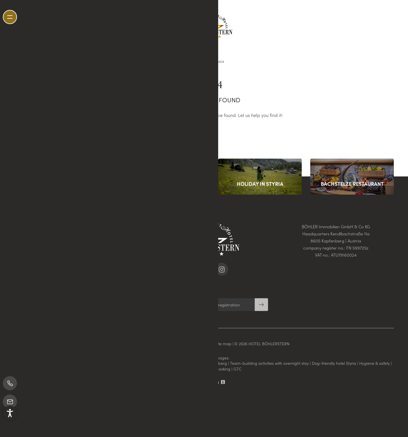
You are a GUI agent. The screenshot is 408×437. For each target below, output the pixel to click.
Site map (224, 343)
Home (209, 61)
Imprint (159, 343)
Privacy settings (198, 343)
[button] (10, 424)
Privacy (175, 343)
